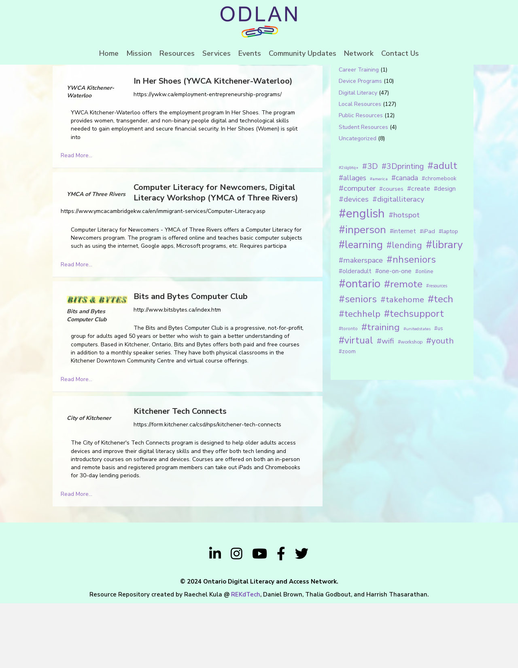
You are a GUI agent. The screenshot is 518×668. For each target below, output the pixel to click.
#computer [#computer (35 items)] (357, 253)
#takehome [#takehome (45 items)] (402, 364)
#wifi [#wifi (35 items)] (385, 405)
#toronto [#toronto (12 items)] (348, 393)
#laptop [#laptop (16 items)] (448, 296)
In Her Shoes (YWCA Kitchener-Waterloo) (213, 145)
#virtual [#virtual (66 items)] (356, 405)
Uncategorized (357, 203)
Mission (139, 53)
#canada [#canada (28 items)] (404, 242)
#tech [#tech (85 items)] (440, 364)
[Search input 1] (391, 90)
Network (359, 53)
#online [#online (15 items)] (424, 336)
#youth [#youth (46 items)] (440, 405)
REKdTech (245, 659)
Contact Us (400, 53)
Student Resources (363, 192)
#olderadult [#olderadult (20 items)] (355, 336)
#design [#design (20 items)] (445, 253)
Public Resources (361, 180)
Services (216, 53)
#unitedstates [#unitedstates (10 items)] (417, 393)
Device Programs (360, 146)
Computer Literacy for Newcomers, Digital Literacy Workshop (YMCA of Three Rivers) (216, 257)
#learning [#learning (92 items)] (361, 310)
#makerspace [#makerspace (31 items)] (361, 325)
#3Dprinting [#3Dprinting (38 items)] (403, 230)
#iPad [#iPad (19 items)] (427, 296)
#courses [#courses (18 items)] (391, 253)
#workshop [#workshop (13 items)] (410, 406)
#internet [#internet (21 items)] (403, 295)
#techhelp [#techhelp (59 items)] (359, 378)
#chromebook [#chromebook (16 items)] (439, 243)
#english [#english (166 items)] (362, 278)
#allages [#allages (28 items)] (352, 242)
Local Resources (360, 169)
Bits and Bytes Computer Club (191, 361)
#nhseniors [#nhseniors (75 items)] (411, 324)
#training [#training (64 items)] (380, 392)
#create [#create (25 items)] (418, 253)
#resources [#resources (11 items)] (436, 351)
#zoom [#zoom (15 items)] (347, 416)
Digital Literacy (358, 157)
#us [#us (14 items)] (438, 393)
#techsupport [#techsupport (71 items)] (414, 378)
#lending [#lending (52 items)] (404, 310)
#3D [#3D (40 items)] (370, 230)
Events (249, 53)
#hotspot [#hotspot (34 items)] (404, 279)
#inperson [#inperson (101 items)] (362, 294)
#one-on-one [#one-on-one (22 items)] (393, 335)
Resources (177, 53)
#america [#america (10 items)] (379, 243)
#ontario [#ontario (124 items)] (359, 348)
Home (109, 53)
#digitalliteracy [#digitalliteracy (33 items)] (398, 264)
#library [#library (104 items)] (444, 310)
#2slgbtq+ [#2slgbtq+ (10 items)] (349, 232)
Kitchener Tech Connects (180, 475)
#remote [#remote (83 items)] (403, 349)
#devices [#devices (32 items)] (354, 264)
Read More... (76, 220)
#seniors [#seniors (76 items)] (358, 364)
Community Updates (302, 53)
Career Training (359, 134)
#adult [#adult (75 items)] (442, 230)
